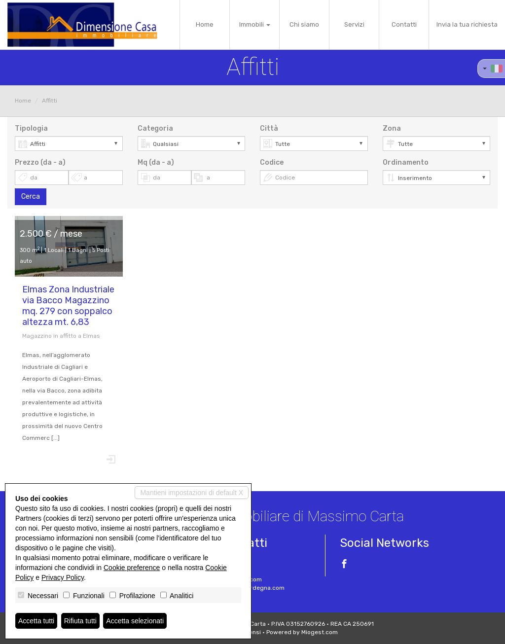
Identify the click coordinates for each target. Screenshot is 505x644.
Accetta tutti (36, 621)
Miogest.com (319, 632)
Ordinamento (406, 162)
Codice (272, 162)
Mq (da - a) (156, 162)
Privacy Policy (62, 577)
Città (269, 128)
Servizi (354, 24)
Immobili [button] (254, 24)
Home (205, 24)
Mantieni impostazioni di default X (191, 493)
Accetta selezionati (135, 621)
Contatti (404, 24)
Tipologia (31, 128)
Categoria (155, 128)
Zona (392, 128)
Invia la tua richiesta (467, 24)
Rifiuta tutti (80, 621)
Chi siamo (304, 24)
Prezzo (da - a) (40, 162)
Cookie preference (132, 568)
